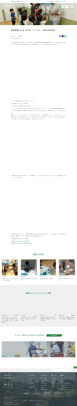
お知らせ (62, 381)
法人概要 (31, 383)
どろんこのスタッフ (33, 381)
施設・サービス (53, 375)
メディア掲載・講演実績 (65, 383)
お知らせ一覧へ (54, 335)
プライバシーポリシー (16, 400)
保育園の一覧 (54, 377)
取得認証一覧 (32, 387)
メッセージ (32, 377)
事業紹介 (53, 385)
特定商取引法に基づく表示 (34, 400)
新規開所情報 (63, 385)
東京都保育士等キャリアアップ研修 (67, 389)
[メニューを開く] (72, 6)
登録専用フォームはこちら (8, 398)
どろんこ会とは (32, 375)
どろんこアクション (64, 377)
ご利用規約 (25, 400)
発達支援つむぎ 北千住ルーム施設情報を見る (21, 243)
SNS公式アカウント (8, 386)
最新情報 (62, 375)
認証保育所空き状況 (64, 387)
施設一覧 (53, 381)
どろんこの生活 (43, 385)
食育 (52, 387)
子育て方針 (32, 379)
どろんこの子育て (43, 375)
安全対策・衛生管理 (44, 389)
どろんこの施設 (32, 385)
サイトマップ (7, 400)
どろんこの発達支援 (44, 379)
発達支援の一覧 (54, 379)
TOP (3, 23)
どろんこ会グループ (8, 382)
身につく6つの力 (44, 383)
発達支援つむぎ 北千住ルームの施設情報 (20, 241)
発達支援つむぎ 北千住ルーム (16, 38)
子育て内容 (43, 387)
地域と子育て (43, 381)
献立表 (53, 383)
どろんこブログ (10, 23)
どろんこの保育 (43, 377)
